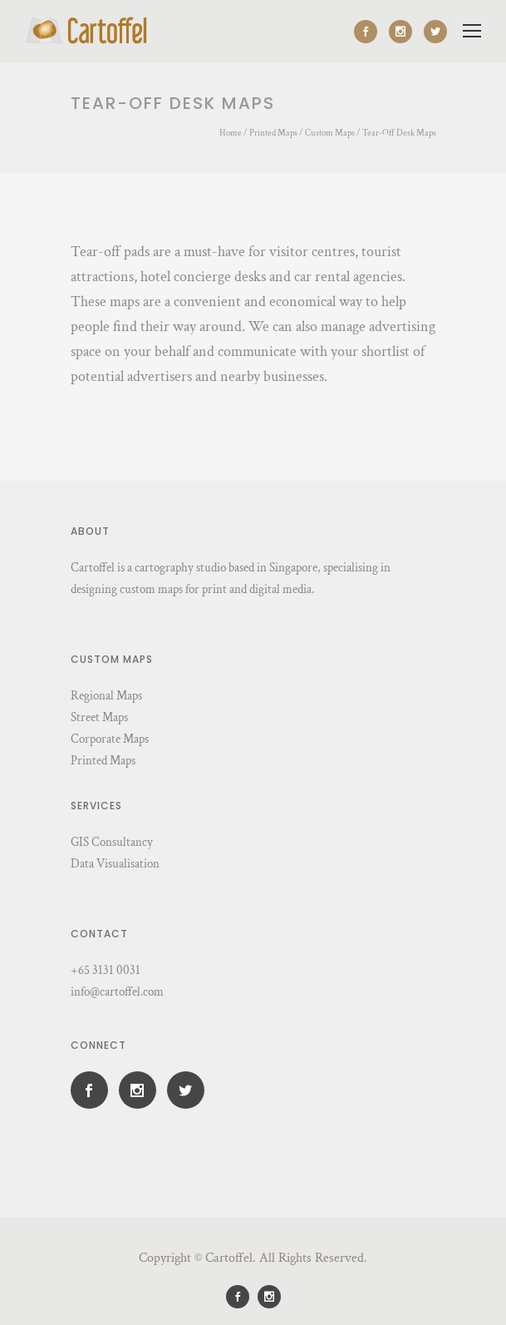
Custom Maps (330, 133)
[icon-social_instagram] (404, 31)
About (90, 531)
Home (230, 133)
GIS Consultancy (112, 842)
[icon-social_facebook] (370, 31)
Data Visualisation (115, 864)
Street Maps (99, 717)
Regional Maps (106, 696)
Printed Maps (273, 133)
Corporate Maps (110, 739)
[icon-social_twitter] (435, 31)
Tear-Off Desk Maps (399, 133)
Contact (99, 934)
